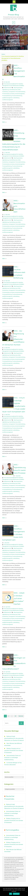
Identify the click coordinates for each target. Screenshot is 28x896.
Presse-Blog (13, 15)
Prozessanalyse (6, 93)
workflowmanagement (7, 99)
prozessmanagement (20, 93)
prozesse (12, 93)
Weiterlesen (16, 893)
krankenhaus (5, 91)
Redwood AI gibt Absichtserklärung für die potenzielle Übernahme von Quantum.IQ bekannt (14, 738)
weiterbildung (16, 97)
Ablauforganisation (17, 87)
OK (10, 893)
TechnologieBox (12, 830)
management (12, 91)
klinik (19, 89)
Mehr (3, 122)
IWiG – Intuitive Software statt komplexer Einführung (19, 272)
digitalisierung (5, 89)
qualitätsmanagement (7, 97)
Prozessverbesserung (17, 95)
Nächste (21, 716)
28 (15, 716)
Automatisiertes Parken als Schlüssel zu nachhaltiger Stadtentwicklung (12, 757)
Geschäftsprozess (13, 89)
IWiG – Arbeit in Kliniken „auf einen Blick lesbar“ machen (19, 598)
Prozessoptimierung (7, 95)
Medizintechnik (7, 87)
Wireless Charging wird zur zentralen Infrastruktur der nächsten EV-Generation (13, 750)
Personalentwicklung (20, 91)
